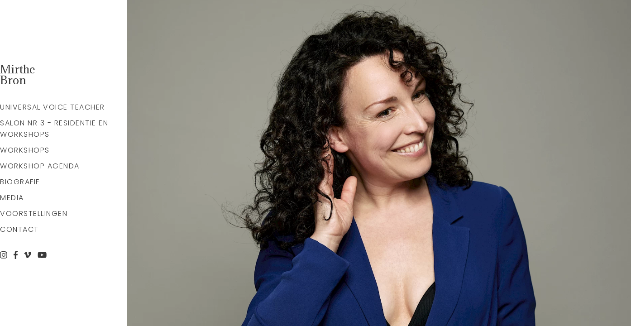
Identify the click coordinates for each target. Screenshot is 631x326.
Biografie (20, 182)
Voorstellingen (33, 213)
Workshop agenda (40, 166)
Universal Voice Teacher (52, 107)
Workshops (25, 150)
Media (12, 197)
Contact (19, 229)
